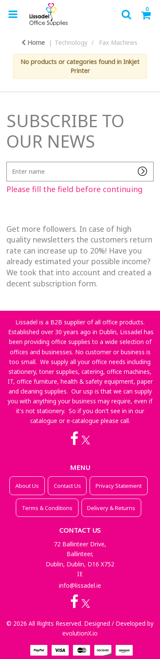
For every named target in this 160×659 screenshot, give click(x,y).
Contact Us (67, 486)
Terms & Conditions (47, 508)
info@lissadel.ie (80, 585)
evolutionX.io (80, 633)
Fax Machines (118, 42)
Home (33, 42)
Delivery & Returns (111, 508)
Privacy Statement (119, 486)
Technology (71, 42)
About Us (27, 486)
